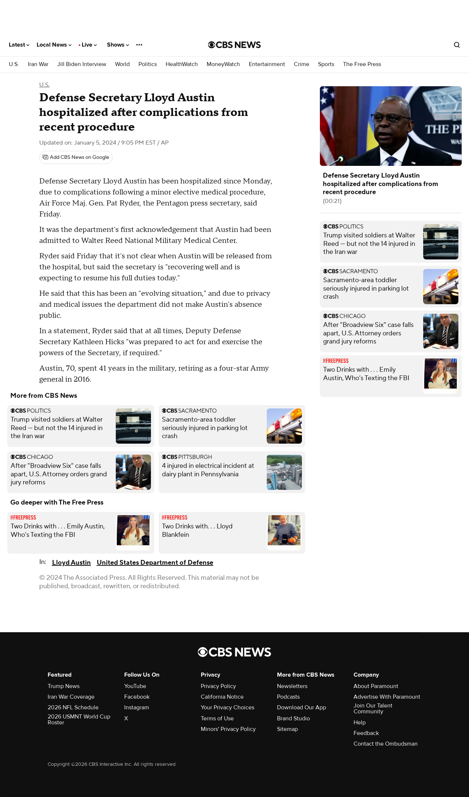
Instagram (136, 707)
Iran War (38, 64)
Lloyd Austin (71, 562)
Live (89, 44)
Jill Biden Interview (81, 64)
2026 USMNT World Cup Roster (79, 719)
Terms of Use (217, 718)
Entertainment (267, 64)
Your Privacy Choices (227, 707)
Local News (54, 45)
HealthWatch (182, 64)
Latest (19, 45)
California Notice (222, 697)
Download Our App (301, 707)
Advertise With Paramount (387, 697)
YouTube (135, 686)
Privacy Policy (218, 686)
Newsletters (292, 686)
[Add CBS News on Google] (75, 157)
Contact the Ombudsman (386, 744)
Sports (326, 64)
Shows (118, 45)
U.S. (14, 64)
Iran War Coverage (71, 697)
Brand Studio (293, 718)
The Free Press (362, 64)
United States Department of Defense (155, 562)
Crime (301, 64)
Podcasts (288, 697)
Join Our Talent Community (373, 708)
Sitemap (287, 729)
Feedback (366, 733)
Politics (148, 64)
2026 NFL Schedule (73, 707)
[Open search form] (457, 44)
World (122, 64)
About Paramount (376, 686)
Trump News (64, 686)
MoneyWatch (223, 64)
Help (360, 722)
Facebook (136, 697)
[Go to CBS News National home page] (234, 44)
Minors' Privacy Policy (228, 729)
